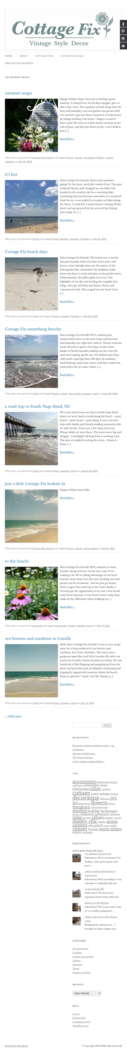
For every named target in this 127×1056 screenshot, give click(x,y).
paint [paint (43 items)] (77, 817)
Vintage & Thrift (81, 972)
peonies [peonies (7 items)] (87, 817)
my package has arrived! (98, 853)
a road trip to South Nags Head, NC (37, 406)
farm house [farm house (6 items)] (84, 803)
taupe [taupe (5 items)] (106, 826)
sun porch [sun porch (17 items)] (95, 825)
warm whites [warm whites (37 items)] (110, 829)
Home (8, 56)
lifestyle (64, 239)
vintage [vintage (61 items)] (79, 828)
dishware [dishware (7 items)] (105, 798)
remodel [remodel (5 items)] (117, 818)
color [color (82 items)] (95, 788)
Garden (76, 960)
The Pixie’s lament (82, 757)
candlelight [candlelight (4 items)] (77, 785)
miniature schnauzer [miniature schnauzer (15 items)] (94, 814)
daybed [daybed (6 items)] (114, 794)
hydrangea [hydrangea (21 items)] (109, 811)
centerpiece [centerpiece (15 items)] (91, 785)
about (24, 56)
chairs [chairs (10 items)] (103, 785)
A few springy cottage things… (88, 761)
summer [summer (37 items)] (80, 825)
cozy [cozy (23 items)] (94, 793)
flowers (100, 157)
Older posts (13, 716)
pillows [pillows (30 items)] (98, 817)
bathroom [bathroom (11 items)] (103, 782)
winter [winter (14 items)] (76, 832)
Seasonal (37, 625)
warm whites (90, 548)
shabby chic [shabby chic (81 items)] (84, 821)
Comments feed (81, 1021)
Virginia (84, 239)
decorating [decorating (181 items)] (85, 798)
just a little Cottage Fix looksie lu (35, 484)
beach (70, 157)
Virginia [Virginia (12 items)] (93, 829)
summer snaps (18, 93)
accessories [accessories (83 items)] (84, 781)
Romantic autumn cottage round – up (93, 745)
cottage (78, 157)
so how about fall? (94, 889)
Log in (76, 1014)
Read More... (67, 138)
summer (9, 161)
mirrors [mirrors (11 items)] (115, 814)
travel (96, 393)
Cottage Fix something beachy (33, 329)
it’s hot (11, 174)
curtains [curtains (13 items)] (104, 793)
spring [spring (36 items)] (112, 821)
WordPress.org (80, 1025)
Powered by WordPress (16, 1046)
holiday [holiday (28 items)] (94, 811)
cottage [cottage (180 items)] (81, 793)
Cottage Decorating (43, 157)
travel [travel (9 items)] (113, 825)
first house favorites (19, 63)
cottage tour (44, 56)
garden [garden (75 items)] (79, 810)
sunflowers (78, 749)
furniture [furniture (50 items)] (81, 806)
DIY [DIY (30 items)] (113, 798)
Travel (35, 239)
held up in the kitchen (97, 903)
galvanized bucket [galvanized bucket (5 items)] (99, 807)
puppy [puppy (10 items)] (109, 817)
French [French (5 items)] (111, 803)
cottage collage (72, 56)
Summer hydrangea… (84, 753)
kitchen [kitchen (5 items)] (76, 814)
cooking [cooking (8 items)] (105, 789)
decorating (89, 157)
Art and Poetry (80, 948)
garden (109, 157)
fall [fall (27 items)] (75, 803)
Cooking (77, 952)
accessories (61, 625)
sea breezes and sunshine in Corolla (38, 638)
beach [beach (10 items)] (113, 782)
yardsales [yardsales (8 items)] (87, 832)
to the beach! (17, 561)
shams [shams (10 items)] (102, 821)
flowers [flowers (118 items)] (99, 802)
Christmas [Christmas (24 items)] (80, 789)
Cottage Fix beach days (26, 252)
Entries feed (79, 1018)
